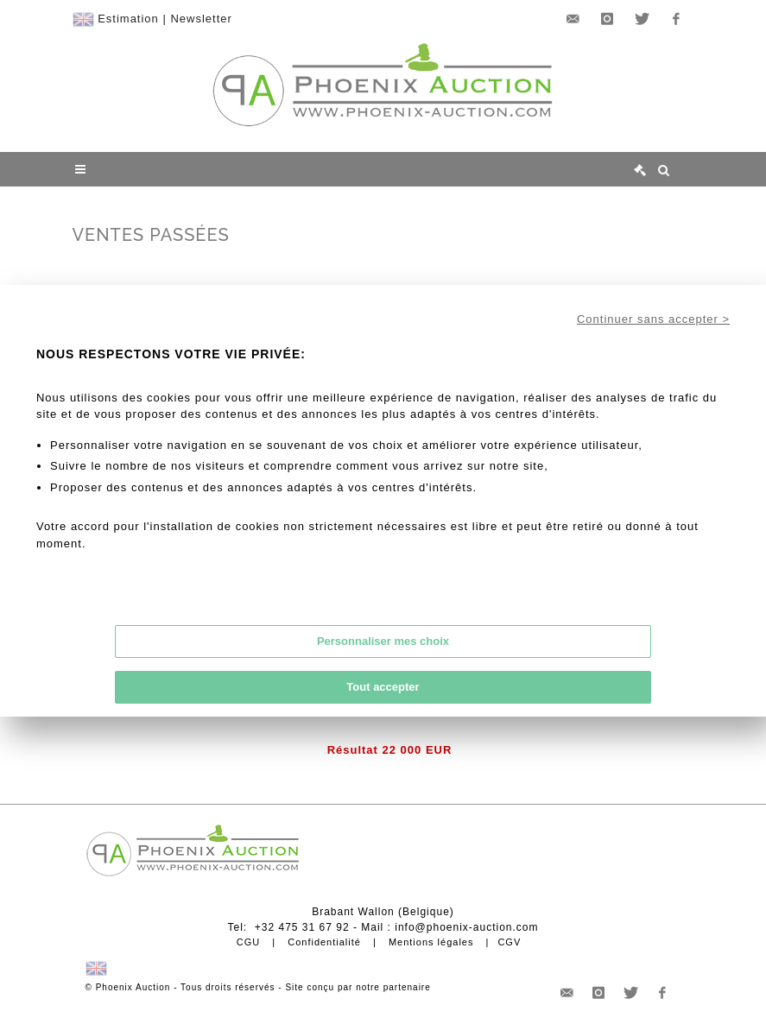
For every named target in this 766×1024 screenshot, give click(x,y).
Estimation (128, 18)
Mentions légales (431, 942)
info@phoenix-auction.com (466, 927)
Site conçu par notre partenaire (357, 987)
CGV (509, 942)
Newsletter (200, 18)
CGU (248, 942)
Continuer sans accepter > (653, 319)
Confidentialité (324, 942)
